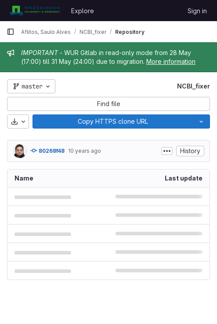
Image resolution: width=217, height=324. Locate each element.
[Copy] (113, 121)
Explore (82, 11)
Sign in (197, 11)
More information (170, 61)
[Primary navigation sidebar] (11, 32)
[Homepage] (34, 11)
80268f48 (47, 150)
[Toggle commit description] (167, 151)
